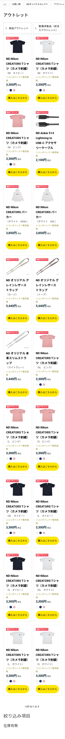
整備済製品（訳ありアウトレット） (49, 28)
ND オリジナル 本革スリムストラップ (17, 358)
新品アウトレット (18, 28)
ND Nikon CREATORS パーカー (16, 212)
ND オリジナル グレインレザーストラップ (17, 285)
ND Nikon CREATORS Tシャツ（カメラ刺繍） (17, 63)
